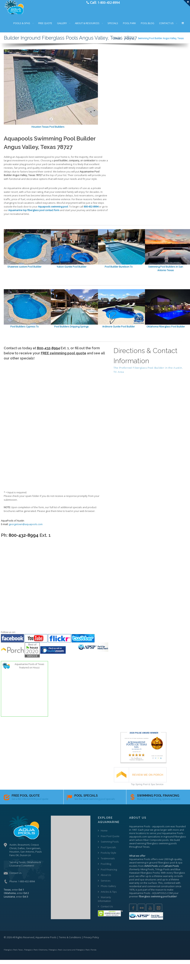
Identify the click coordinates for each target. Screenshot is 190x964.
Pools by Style (108, 856)
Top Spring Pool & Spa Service (147, 788)
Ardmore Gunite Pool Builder (118, 330)
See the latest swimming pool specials (94, 802)
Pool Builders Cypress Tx (24, 330)
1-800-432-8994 (26, 885)
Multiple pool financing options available (158, 802)
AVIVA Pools (151, 869)
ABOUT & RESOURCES (87, 27)
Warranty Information (104, 903)
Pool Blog (106, 867)
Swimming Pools (110, 845)
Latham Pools (171, 869)
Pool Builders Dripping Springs (71, 330)
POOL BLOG (147, 27)
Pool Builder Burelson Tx (119, 270)
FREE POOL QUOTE (26, 799)
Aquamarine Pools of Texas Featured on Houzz (29, 670)
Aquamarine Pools (139, 830)
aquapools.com (161, 830)
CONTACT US (166, 27)
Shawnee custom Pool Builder (24, 270)
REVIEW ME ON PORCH (147, 778)
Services (105, 884)
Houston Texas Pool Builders (47, 130)
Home (117, 42)
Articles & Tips (109, 895)
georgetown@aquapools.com (26, 528)
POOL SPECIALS (86, 799)
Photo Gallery (108, 890)
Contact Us (15, 877)
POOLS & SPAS (21, 27)
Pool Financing (109, 873)
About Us (106, 879)
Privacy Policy (91, 941)
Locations (129, 42)
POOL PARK (129, 27)
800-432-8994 (48, 352)
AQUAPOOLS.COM (162, 896)
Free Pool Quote (110, 840)
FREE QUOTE (45, 27)
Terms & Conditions (70, 941)
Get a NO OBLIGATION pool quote (30, 802)
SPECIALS (113, 27)
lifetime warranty (163, 880)
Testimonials (108, 862)
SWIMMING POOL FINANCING (158, 799)
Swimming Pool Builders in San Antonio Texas (165, 272)
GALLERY (62, 27)
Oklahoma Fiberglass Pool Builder (166, 330)
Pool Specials (108, 851)
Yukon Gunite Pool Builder (71, 270)
